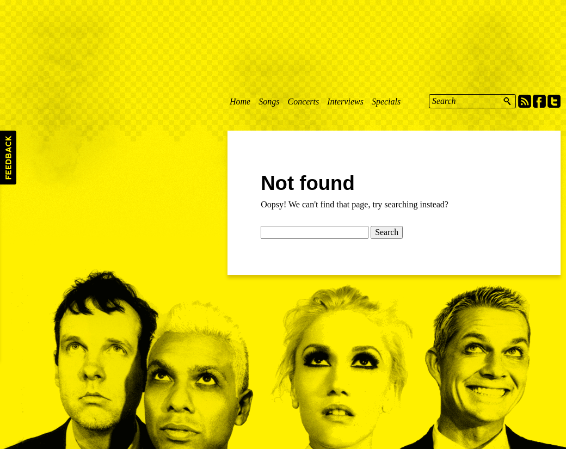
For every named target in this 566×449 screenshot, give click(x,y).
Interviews (345, 101)
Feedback (8, 157)
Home (240, 101)
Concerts (303, 101)
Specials (386, 101)
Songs (269, 101)
